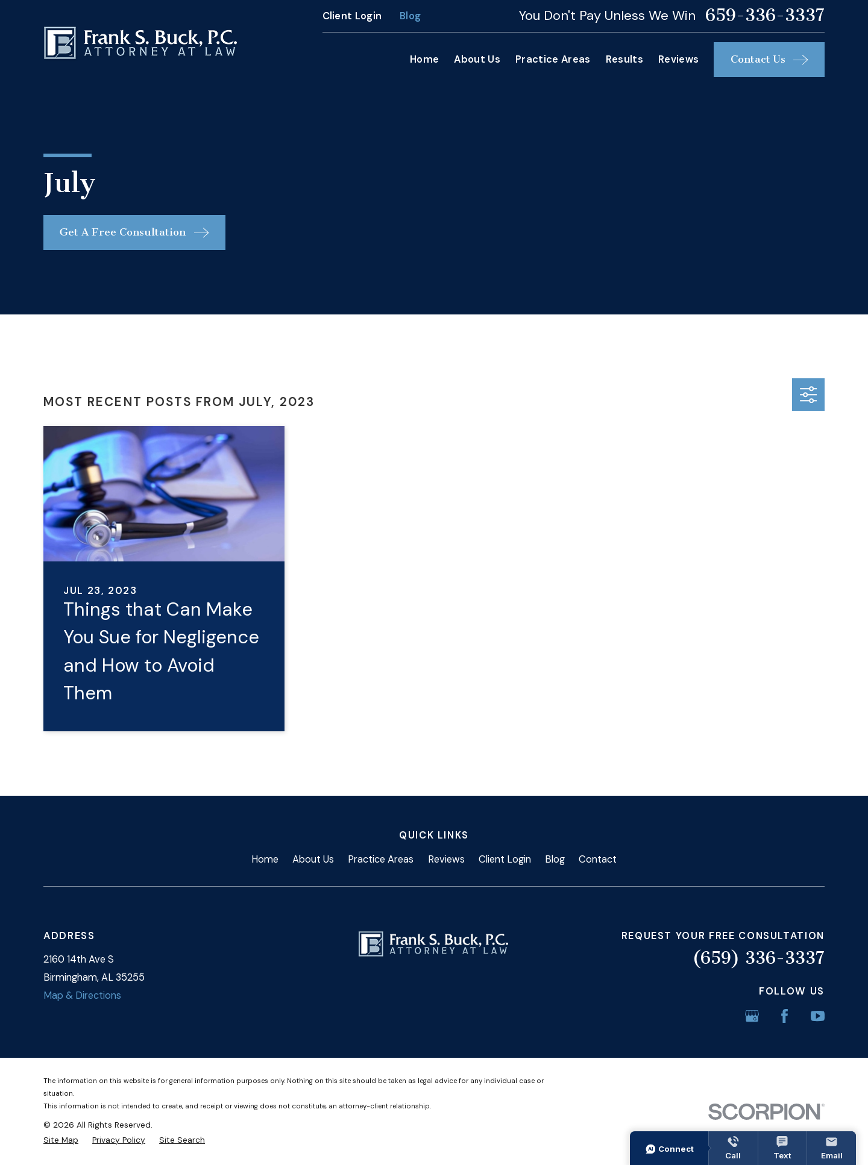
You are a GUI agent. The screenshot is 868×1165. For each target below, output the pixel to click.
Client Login (352, 16)
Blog (410, 16)
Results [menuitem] (624, 59)
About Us (313, 859)
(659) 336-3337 (758, 958)
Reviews (446, 859)
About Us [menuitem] (477, 59)
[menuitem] (60, 1140)
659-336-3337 (765, 15)
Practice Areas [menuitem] (553, 59)
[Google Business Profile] (752, 1016)
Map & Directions (82, 995)
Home (264, 859)
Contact (598, 859)
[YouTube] (818, 1016)
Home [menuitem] (424, 59)
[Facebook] (784, 1016)
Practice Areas (381, 859)
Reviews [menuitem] (678, 59)
